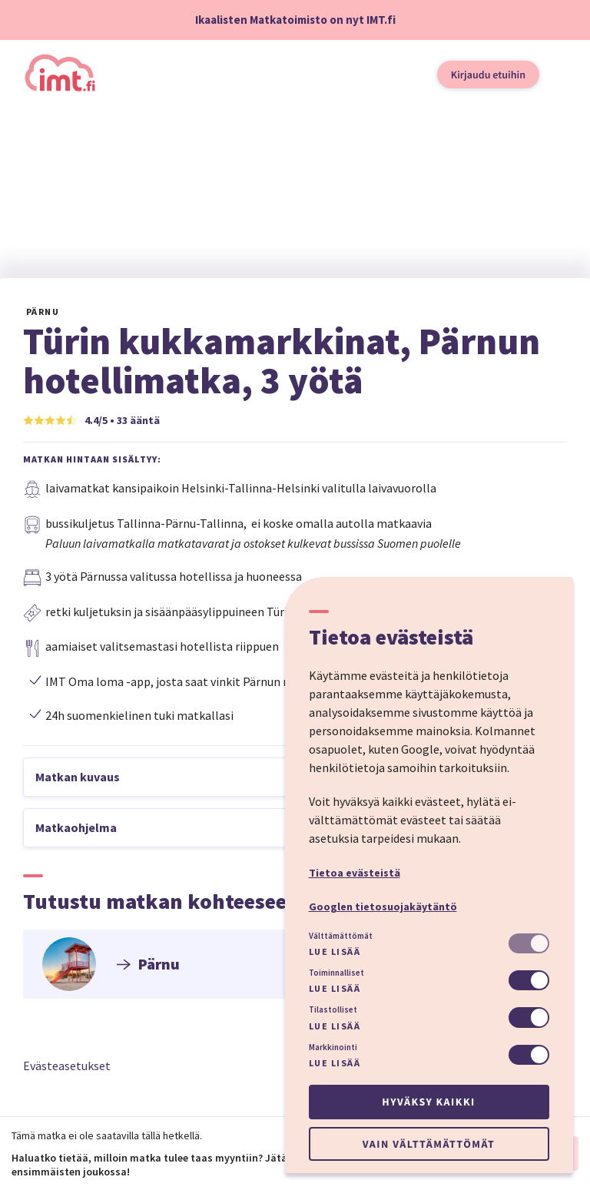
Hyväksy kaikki (428, 1102)
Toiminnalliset (336, 972)
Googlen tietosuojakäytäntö (383, 906)
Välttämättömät (341, 935)
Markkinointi (333, 1047)
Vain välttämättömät (429, 1144)
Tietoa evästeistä (354, 873)
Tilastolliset (333, 1009)
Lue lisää (335, 951)
